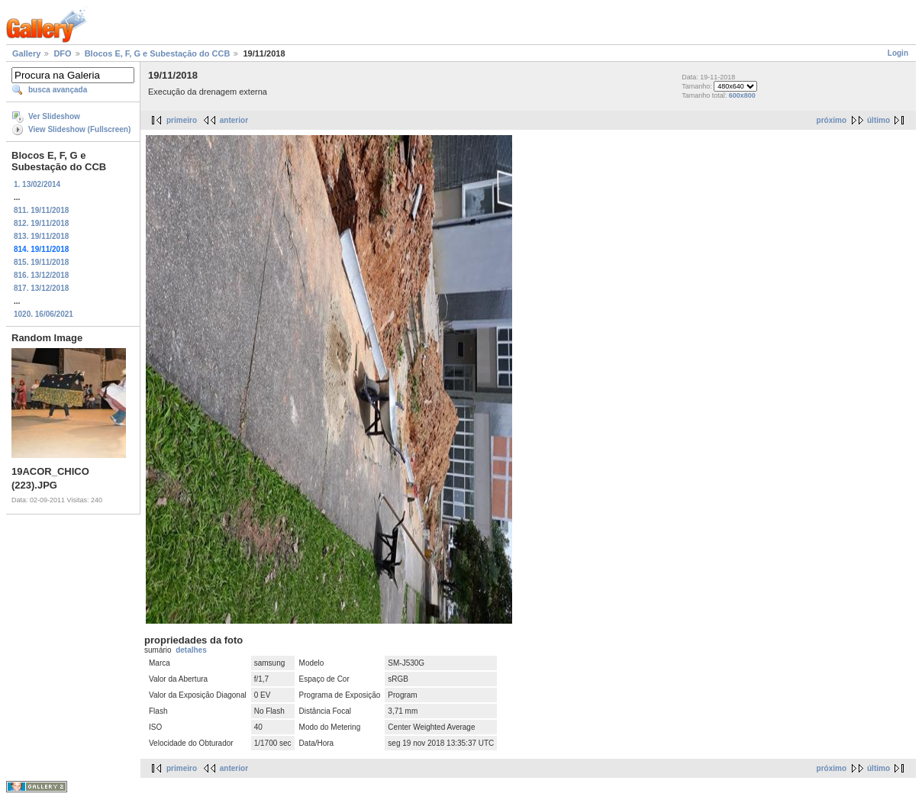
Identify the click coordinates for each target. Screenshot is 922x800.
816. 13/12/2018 (41, 275)
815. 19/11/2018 (41, 262)
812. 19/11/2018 (41, 223)
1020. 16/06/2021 (43, 314)
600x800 (742, 95)
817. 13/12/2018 (41, 288)
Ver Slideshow (54, 116)
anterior (234, 120)
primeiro (181, 120)
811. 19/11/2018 (41, 210)
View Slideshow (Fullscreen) (79, 129)
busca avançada (57, 89)
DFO (62, 53)
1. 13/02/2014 (37, 184)
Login (898, 53)
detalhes (191, 650)
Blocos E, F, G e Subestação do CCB (157, 53)
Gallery (26, 53)
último (878, 120)
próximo (831, 120)
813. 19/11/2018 (41, 236)
